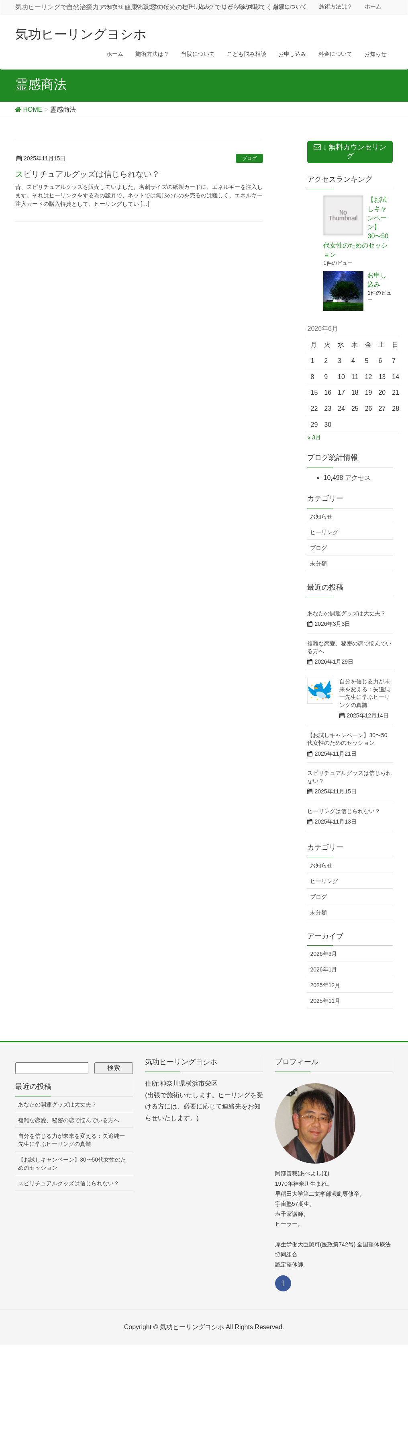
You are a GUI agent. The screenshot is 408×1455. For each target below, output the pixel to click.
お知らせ (321, 516)
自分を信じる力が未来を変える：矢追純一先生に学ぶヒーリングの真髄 (71, 1140)
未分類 (318, 563)
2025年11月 (325, 1001)
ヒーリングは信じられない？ (343, 811)
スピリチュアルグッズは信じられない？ (87, 174)
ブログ (249, 158)
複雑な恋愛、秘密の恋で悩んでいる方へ (68, 1120)
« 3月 (313, 437)
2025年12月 (325, 985)
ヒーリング (324, 532)
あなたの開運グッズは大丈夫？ (346, 613)
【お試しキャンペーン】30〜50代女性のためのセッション (72, 1163)
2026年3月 (323, 954)
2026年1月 (323, 969)
